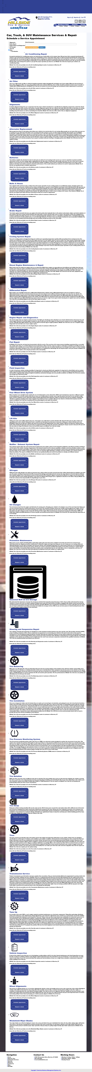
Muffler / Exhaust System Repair (24, 444)
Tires (12, 835)
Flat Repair (15, 342)
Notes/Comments (29, 42)
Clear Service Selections (32, 47)
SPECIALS (47, 7)
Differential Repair (18, 290)
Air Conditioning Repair (36, 54)
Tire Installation (17, 701)
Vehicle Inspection (18, 953)
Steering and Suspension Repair (24, 629)
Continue (42, 47)
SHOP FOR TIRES (47, 2)
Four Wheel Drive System (21, 392)
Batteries (14, 157)
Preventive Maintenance (21, 540)
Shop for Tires (11, 1058)
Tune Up (12, 48)
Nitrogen (14, 470)
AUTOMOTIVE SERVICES (47, 3)
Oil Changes (13, 47)
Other (16, 50)
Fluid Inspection (17, 368)
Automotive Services (13, 1059)
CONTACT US (47, 10)
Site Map (10, 1066)
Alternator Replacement (21, 129)
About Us (10, 1062)
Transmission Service (20, 873)
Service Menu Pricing (49, 6)
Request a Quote (19, 76)
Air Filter (14, 81)
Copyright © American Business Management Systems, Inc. (46, 1070)
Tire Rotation (16, 776)
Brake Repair (13, 44)
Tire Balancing (16, 666)
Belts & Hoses (16, 183)
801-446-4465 (46, 19)
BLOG (47, 12)
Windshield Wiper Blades (21, 1020)
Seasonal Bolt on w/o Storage (23, 599)
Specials (10, 1061)
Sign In (70, 17)
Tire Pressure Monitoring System (25, 739)
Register (77, 17)
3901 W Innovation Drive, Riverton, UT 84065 (45, 17)
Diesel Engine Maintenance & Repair (27, 265)
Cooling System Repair (20, 236)
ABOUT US (47, 9)
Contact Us (11, 1063)
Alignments (12, 42)
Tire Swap (14, 805)
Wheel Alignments (18, 986)
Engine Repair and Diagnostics (17, 45)
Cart (83, 17)
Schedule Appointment (19, 71)
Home (9, 1057)
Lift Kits (13, 418)
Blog (9, 1065)
